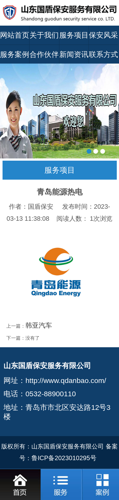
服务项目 (74, 35)
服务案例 (14, 54)
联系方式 (103, 54)
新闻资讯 (74, 54)
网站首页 (14, 35)
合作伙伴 (44, 54)
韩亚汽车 (38, 325)
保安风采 (103, 35)
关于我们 (44, 35)
